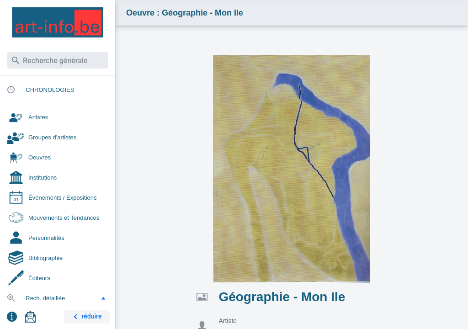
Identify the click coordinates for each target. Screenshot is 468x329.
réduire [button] (85, 317)
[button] (103, 298)
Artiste (227, 320)
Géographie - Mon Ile (281, 297)
